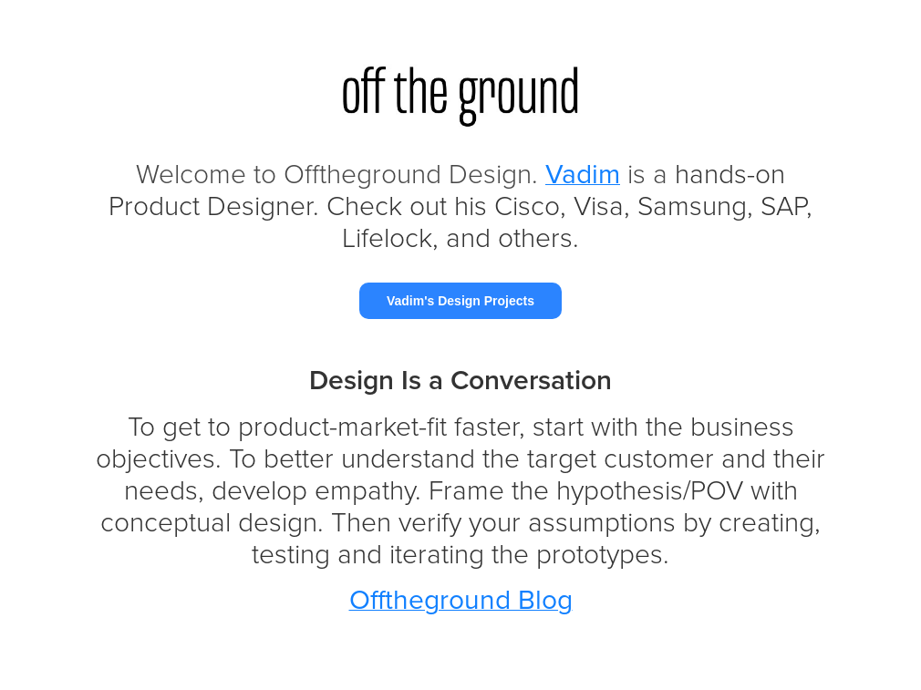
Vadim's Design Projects (460, 301)
